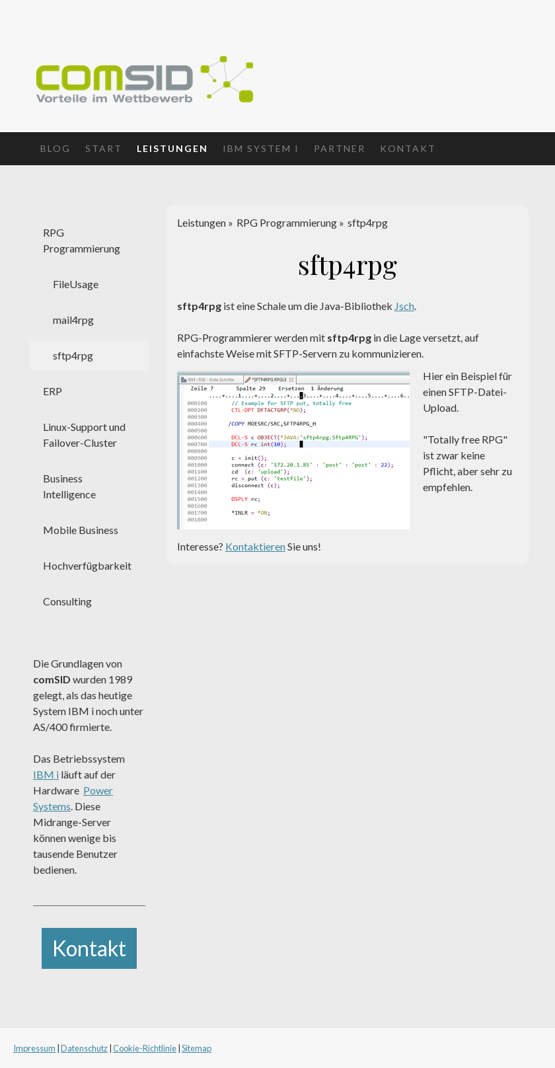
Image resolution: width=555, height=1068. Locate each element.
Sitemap (196, 1048)
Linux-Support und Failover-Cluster (84, 434)
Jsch (404, 305)
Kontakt (408, 148)
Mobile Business (80, 529)
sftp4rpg (73, 355)
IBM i (46, 774)
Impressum (34, 1048)
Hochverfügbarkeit (87, 565)
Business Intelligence (69, 486)
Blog (55, 148)
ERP (52, 391)
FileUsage (75, 284)
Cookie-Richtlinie (144, 1048)
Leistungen (172, 148)
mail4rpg (73, 319)
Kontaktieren (255, 546)
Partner (339, 148)
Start (103, 148)
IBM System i (261, 148)
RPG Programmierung (81, 240)
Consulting (67, 601)
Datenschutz (84, 1048)
